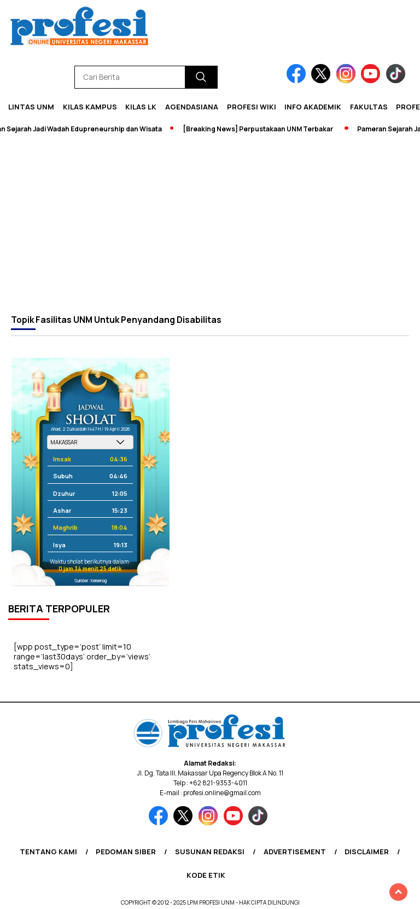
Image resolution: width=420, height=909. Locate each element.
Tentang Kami (48, 851)
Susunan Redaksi (209, 851)
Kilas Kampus (90, 107)
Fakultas (369, 107)
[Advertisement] (210, 223)
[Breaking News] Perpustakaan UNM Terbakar (260, 129)
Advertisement (295, 851)
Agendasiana (191, 107)
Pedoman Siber (126, 851)
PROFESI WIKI (251, 107)
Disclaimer (367, 851)
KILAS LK (140, 107)
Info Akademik (312, 107)
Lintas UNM (31, 107)
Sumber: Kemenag (90, 580)
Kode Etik (205, 875)
